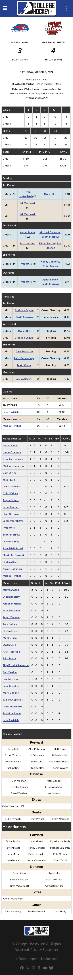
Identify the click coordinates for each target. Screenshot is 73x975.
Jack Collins (10, 624)
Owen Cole (9, 644)
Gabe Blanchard (12, 706)
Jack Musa (9, 479)
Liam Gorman (11, 514)
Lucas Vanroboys (24, 358)
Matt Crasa (24, 365)
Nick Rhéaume (11, 610)
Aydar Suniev (27, 232)
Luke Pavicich (11, 412)
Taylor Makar (11, 500)
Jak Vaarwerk (28, 203)
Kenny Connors (50, 261)
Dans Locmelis (11, 486)
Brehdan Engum (24, 310)
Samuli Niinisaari (13, 548)
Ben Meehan (10, 672)
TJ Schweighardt (13, 699)
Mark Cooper (11, 692)
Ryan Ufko (50, 194)
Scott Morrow (50, 236)
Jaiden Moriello (12, 603)
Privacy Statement (44, 949)
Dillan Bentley (47, 243)
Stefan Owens (11, 630)
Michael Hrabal (12, 425)
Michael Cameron (50, 232)
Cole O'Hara (10, 493)
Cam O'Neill (10, 472)
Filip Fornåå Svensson (16, 665)
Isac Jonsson (27, 243)
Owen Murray (11, 541)
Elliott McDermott (14, 555)
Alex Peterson (24, 351)
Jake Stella (9, 658)
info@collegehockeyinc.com (36, 958)
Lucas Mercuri (11, 507)
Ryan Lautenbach (13, 459)
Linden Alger (10, 561)
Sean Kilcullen (11, 685)
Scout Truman (11, 617)
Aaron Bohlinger (12, 568)
